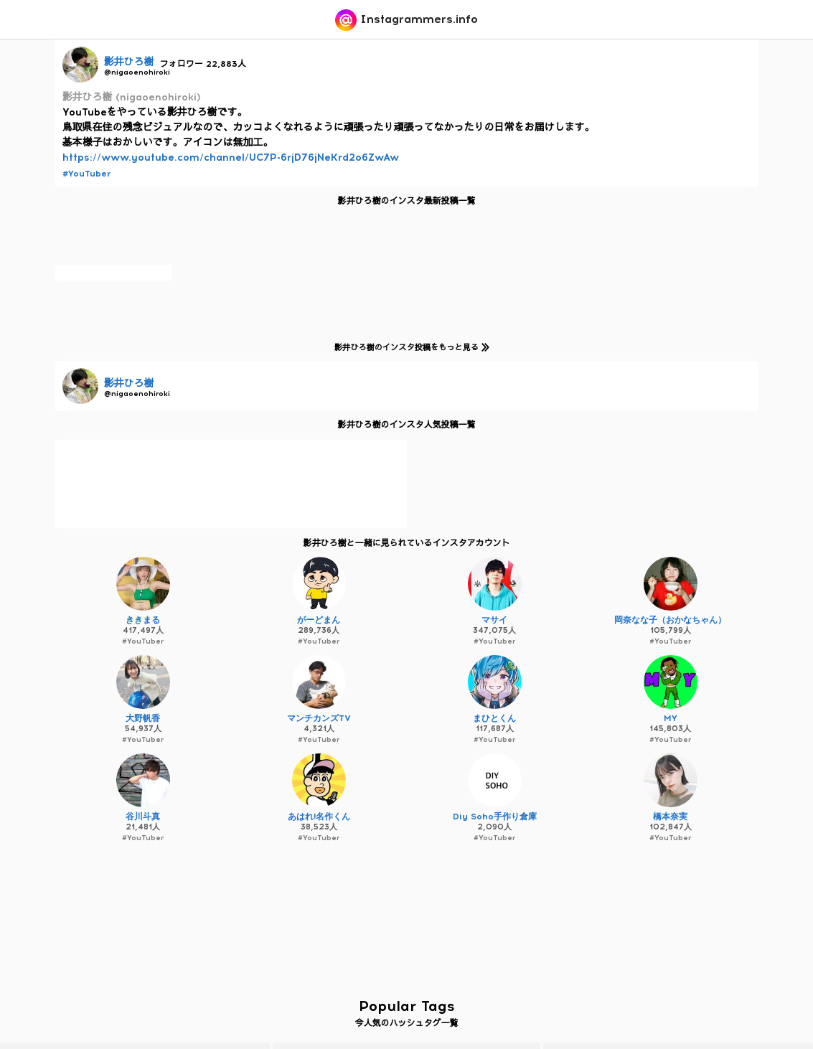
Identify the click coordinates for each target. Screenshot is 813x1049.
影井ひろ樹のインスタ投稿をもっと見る (409, 347)
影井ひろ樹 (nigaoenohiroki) (132, 97)
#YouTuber (86, 174)
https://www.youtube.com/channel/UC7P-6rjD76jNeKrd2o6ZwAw (230, 157)
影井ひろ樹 (129, 62)
